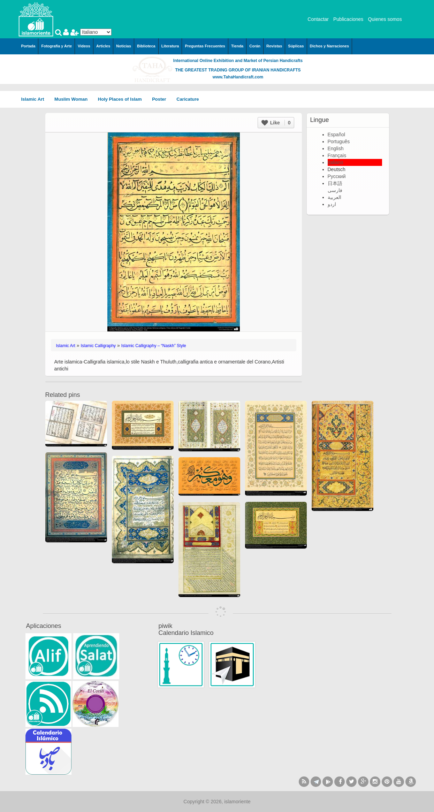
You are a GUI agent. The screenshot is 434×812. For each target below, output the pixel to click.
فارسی (335, 190)
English (336, 148)
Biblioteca (146, 46)
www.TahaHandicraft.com (238, 77)
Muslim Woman (73, 99)
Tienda (237, 46)
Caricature (187, 99)
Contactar (318, 19)
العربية (334, 197)
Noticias (123, 46)
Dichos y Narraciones (329, 46)
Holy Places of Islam (122, 99)
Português (339, 141)
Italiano (335, 162)
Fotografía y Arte (56, 46)
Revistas (274, 46)
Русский (337, 176)
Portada (28, 46)
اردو (332, 204)
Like (276, 122)
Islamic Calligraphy (98, 345)
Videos (84, 46)
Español (336, 134)
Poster (161, 99)
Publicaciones (348, 19)
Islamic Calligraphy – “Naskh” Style (153, 345)
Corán (254, 46)
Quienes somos (385, 19)
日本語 (335, 183)
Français (337, 155)
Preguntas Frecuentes (205, 46)
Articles (103, 46)
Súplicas (296, 46)
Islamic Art (35, 99)
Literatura (170, 46)
